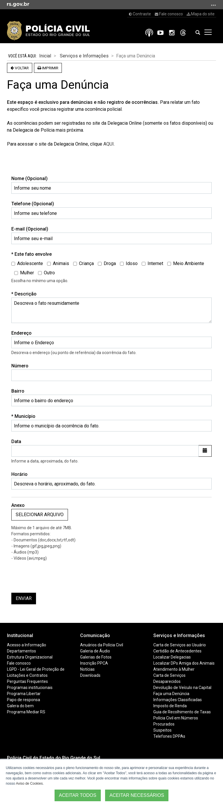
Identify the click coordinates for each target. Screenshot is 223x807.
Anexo (18, 505)
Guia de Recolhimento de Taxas (182, 712)
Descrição (28, 293)
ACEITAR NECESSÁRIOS (136, 795)
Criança (83, 263)
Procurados (164, 724)
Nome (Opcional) (29, 178)
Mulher (24, 272)
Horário (19, 474)
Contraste (140, 14)
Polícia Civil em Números (175, 718)
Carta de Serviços (169, 675)
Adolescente (27, 263)
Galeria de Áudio (95, 651)
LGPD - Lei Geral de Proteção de (35, 669)
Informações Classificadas (177, 699)
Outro (46, 272)
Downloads (90, 675)
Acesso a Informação (26, 645)
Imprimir (47, 68)
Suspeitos (162, 730)
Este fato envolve (35, 254)
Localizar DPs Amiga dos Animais (184, 663)
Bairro (17, 391)
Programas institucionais (30, 687)
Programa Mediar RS (26, 712)
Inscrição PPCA (94, 663)
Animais (58, 263)
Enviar (24, 598)
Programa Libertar (24, 693)
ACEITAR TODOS (77, 795)
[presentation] (55, 577)
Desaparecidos (167, 681)
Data (16, 441)
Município (27, 416)
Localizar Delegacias (172, 657)
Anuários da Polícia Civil (101, 645)
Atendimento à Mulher (174, 669)
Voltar (19, 68)
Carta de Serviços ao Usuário (179, 645)
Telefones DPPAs (169, 736)
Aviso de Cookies (29, 783)
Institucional (20, 635)
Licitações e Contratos (27, 675)
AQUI (108, 144)
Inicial (45, 56)
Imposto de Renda (170, 705)
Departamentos (21, 651)
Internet (152, 263)
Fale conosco (169, 14)
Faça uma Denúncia (171, 693)
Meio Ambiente (185, 263)
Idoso (129, 263)
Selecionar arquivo (40, 514)
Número (19, 366)
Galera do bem (20, 705)
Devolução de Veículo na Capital (182, 687)
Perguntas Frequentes (27, 681)
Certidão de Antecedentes (177, 651)
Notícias (87, 669)
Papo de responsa (23, 699)
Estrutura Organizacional (30, 657)
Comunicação (95, 635)
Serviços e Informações (84, 56)
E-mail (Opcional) (29, 229)
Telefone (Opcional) (32, 203)
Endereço (21, 333)
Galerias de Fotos (96, 657)
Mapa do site (201, 14)
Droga (107, 263)
